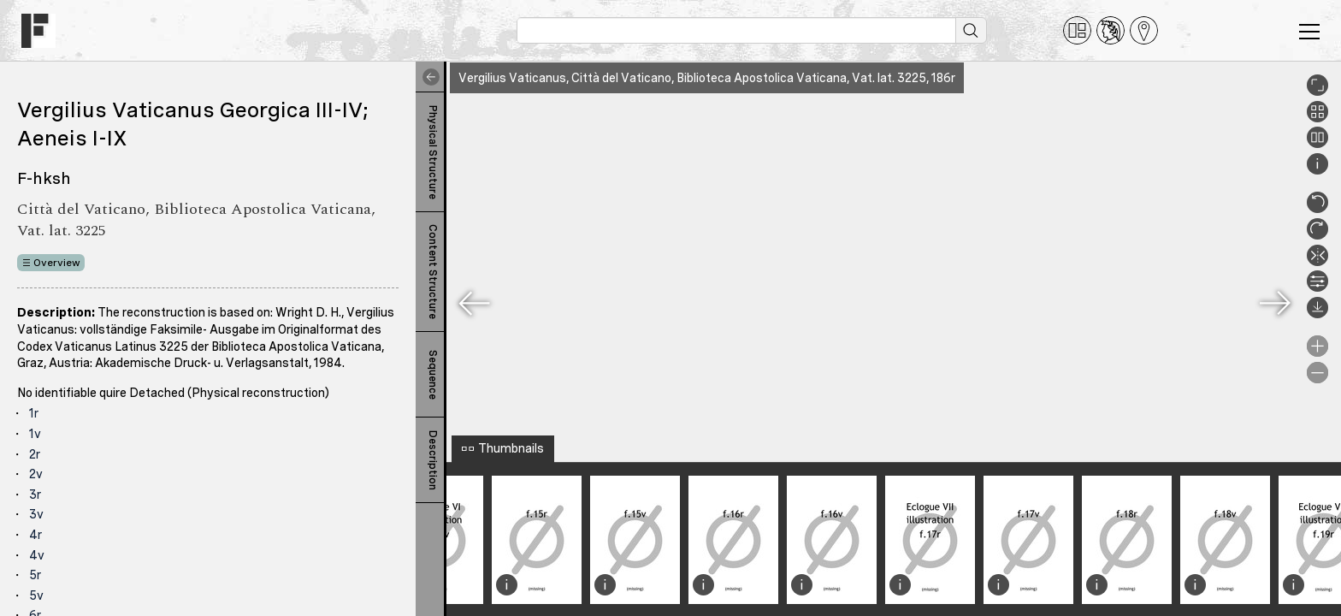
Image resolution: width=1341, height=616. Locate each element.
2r (34, 454)
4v (36, 555)
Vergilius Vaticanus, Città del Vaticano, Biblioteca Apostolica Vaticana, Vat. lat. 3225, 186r (706, 78)
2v (36, 474)
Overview (56, 263)
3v (36, 514)
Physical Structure (433, 152)
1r (33, 413)
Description (433, 460)
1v (35, 434)
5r (35, 575)
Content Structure (433, 271)
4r (35, 535)
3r (35, 494)
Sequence (433, 375)
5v (36, 595)
